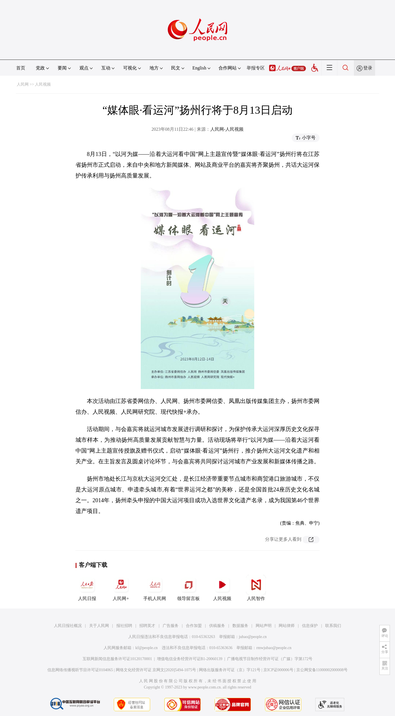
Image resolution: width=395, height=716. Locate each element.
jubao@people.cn (253, 637)
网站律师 (287, 626)
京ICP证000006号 (278, 670)
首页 (20, 68)
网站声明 (264, 626)
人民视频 (43, 84)
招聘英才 (147, 626)
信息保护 (310, 626)
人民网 (23, 84)
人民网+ (121, 588)
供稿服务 (217, 626)
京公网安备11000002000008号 (322, 670)
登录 (367, 68)
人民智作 (256, 588)
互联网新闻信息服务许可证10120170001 (117, 659)
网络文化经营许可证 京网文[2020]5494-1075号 (156, 670)
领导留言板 (188, 588)
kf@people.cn (146, 648)
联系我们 (333, 626)
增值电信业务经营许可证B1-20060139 (189, 659)
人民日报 (87, 588)
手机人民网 (154, 588)
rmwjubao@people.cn (273, 648)
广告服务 (170, 626)
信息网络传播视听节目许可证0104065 (80, 670)
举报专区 (256, 68)
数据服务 (240, 626)
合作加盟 (194, 626)
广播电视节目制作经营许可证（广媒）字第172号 (269, 659)
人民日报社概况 (68, 626)
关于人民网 (99, 626)
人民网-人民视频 (226, 129)
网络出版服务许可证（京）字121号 (229, 670)
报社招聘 (124, 626)
